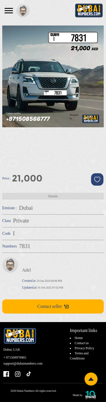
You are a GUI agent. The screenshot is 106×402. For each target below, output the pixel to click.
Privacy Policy (84, 348)
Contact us (82, 343)
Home (79, 338)
